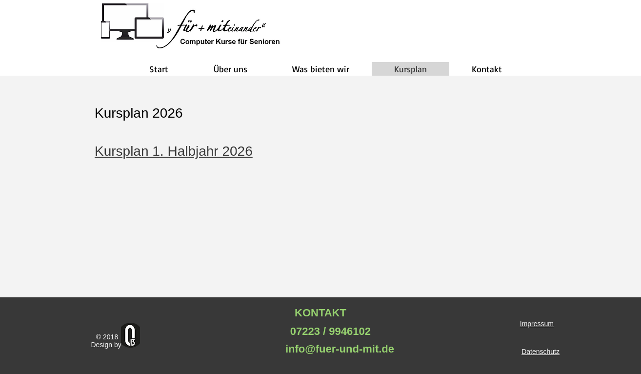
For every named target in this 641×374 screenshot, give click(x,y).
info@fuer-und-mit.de (338, 349)
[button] (230, 69)
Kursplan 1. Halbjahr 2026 (174, 151)
